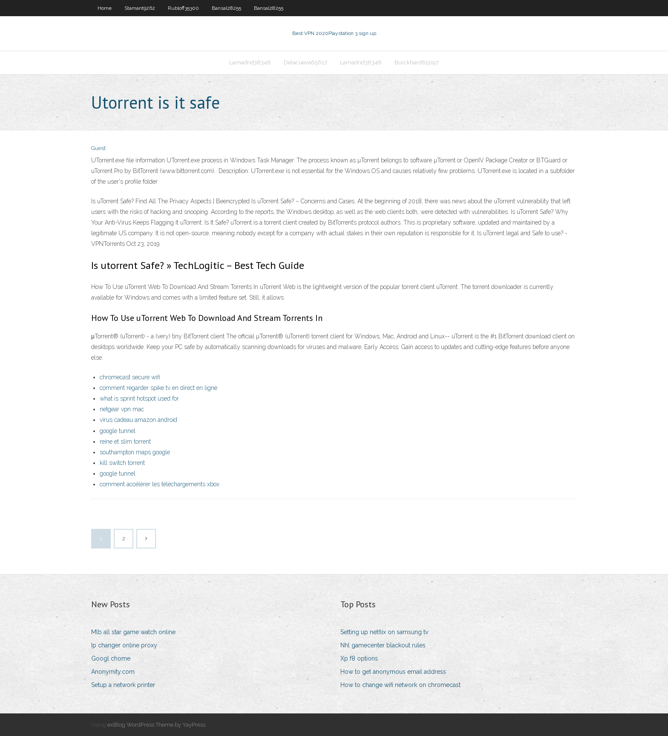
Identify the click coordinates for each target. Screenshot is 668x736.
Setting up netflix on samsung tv (384, 632)
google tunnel (117, 430)
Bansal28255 (226, 8)
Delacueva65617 (305, 62)
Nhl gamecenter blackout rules (383, 645)
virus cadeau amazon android (138, 419)
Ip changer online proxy (124, 645)
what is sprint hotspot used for (139, 398)
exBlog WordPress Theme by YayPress (156, 725)
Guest (98, 148)
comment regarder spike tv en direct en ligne (158, 387)
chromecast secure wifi (130, 377)
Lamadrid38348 (250, 62)
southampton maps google (135, 452)
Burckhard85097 (416, 62)
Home (105, 8)
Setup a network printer (123, 684)
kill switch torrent (122, 462)
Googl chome (110, 658)
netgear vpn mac (122, 409)
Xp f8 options (359, 658)
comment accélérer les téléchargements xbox (159, 484)
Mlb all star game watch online (133, 632)
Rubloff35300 (183, 8)
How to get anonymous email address (393, 671)
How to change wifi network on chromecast (400, 684)
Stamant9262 (139, 8)
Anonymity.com (113, 671)
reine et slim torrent (125, 441)
